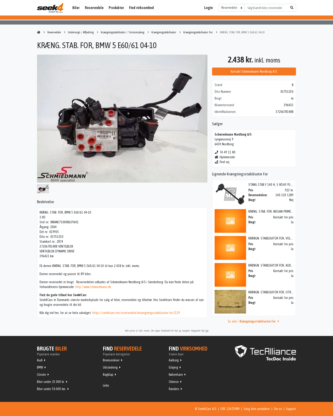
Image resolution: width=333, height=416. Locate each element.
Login (208, 7)
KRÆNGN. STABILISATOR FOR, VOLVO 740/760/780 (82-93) (285, 238)
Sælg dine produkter (257, 409)
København (176, 374)
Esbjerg (173, 367)
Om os (278, 409)
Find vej (222, 162)
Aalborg (174, 360)
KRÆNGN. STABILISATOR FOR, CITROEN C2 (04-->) (279, 292)
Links (106, 385)
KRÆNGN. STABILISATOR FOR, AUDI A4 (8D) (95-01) (280, 265)
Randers (174, 389)
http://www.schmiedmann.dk (93, 287)
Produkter (116, 7)
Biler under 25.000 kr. (51, 382)
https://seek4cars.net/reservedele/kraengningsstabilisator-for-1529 (136, 313)
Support (291, 409)
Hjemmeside (225, 157)
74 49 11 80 (225, 152)
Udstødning (110, 367)
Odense (174, 382)
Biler (76, 7)
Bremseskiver (111, 360)
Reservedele (94, 7)
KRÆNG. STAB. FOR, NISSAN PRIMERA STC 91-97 (278, 211)
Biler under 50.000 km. (51, 389)
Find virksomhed (141, 7)
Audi (40, 360)
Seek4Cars (50, 8)
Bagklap (108, 374)
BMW (40, 367)
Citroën (41, 374)
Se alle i (254, 321)
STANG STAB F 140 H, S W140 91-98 (271, 184)
